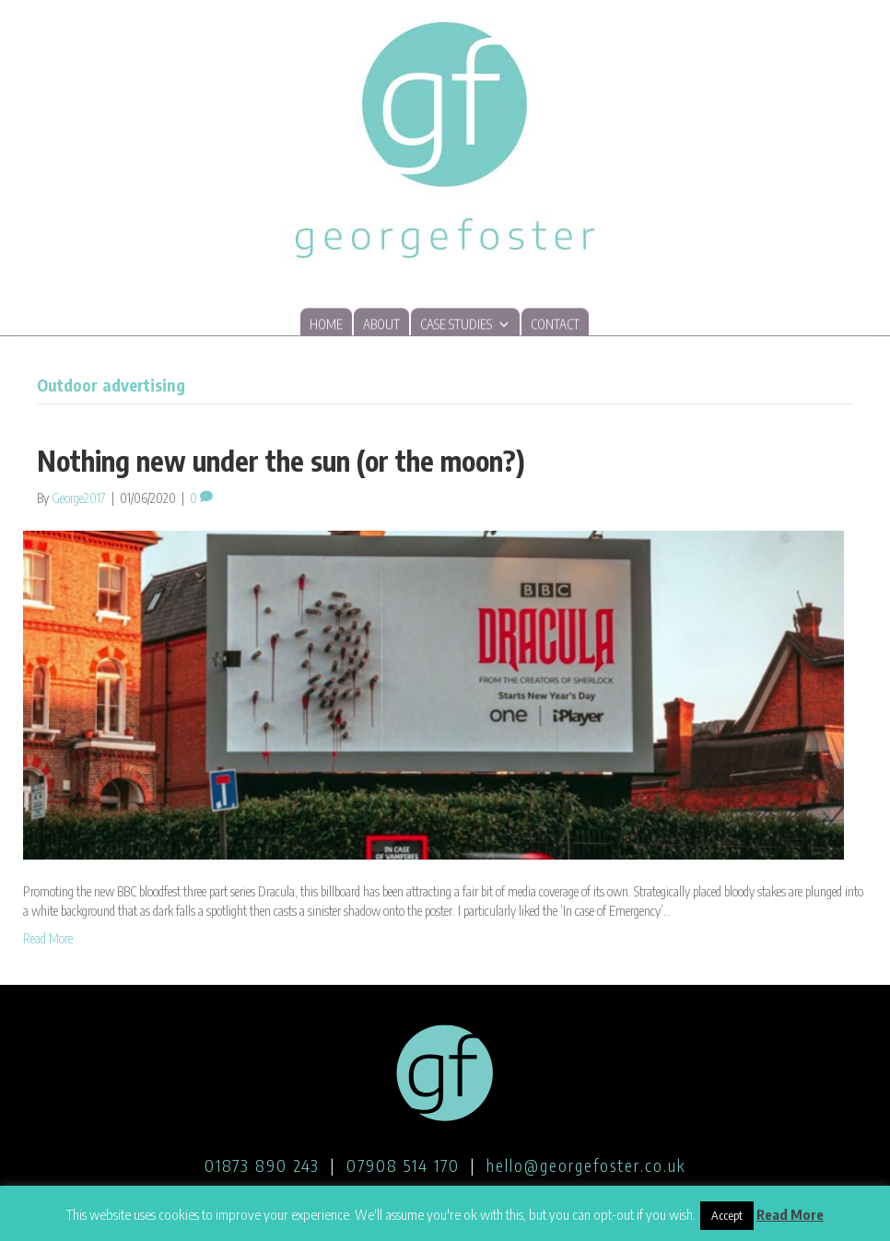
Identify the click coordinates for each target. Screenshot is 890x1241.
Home (326, 325)
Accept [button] (727, 1215)
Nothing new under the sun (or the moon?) (281, 460)
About (381, 325)
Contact (555, 325)
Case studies (465, 323)
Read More (48, 938)
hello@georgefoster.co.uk (586, 1165)
